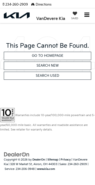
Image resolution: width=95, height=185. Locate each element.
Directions (41, 5)
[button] (17, 4)
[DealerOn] (17, 154)
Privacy (66, 159)
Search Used (47, 76)
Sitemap (52, 159)
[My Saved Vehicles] (74, 16)
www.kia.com (46, 169)
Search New (47, 66)
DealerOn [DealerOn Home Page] (38, 159)
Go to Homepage (47, 56)
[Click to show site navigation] (87, 15)
